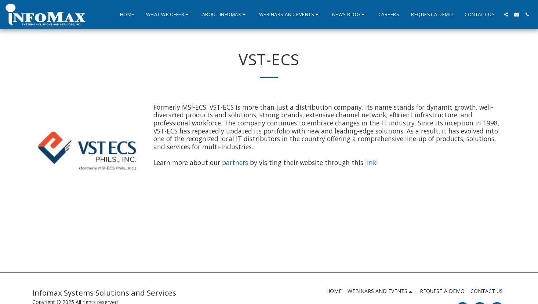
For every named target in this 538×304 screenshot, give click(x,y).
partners (236, 162)
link (369, 162)
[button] (168, 14)
